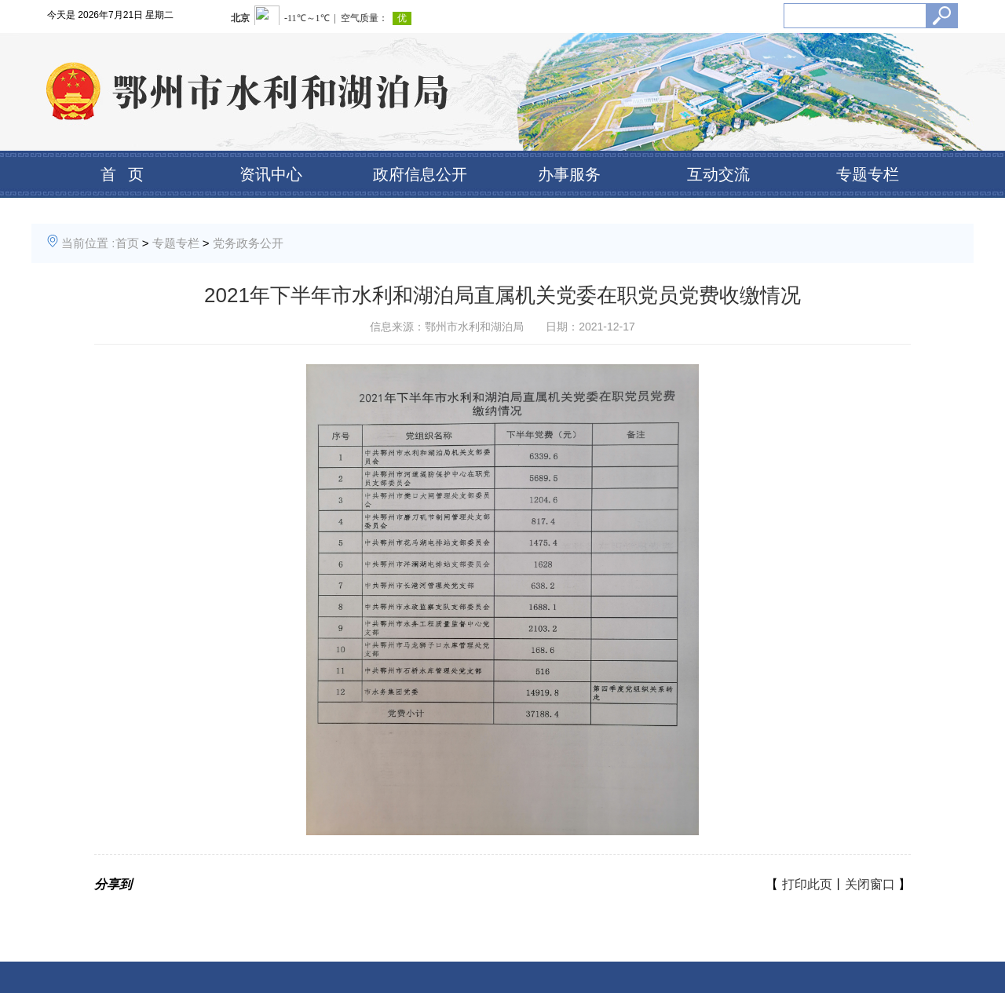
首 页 (122, 174)
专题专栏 (867, 174)
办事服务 (569, 174)
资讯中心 (270, 174)
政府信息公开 (420, 174)
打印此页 (807, 884)
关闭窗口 (870, 884)
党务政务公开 (248, 243)
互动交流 (718, 174)
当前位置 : (88, 243)
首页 (127, 243)
